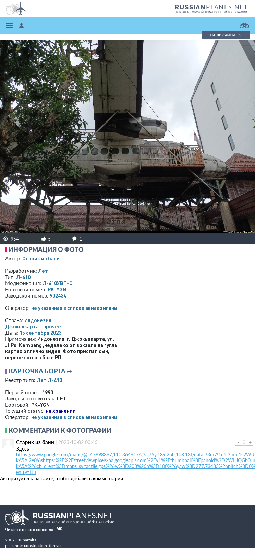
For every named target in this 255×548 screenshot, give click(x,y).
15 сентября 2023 (40, 332)
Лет (43, 271)
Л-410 (23, 277)
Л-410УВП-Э (57, 283)
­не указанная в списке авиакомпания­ (75, 308)
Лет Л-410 (49, 380)
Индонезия (37, 320)
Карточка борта (37, 371)
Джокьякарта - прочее (33, 326)
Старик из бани (41, 258)
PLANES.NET (211, 7)
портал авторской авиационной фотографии (211, 12)
